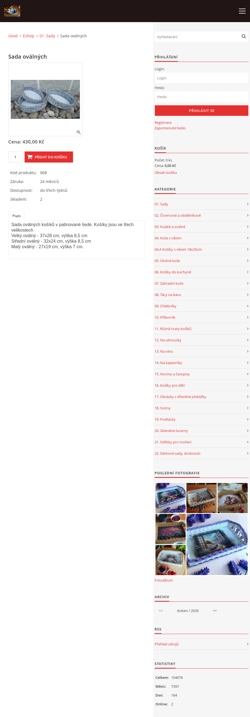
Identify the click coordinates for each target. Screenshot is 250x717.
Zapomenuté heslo (170, 127)
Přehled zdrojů (167, 644)
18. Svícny (163, 407)
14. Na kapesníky (168, 362)
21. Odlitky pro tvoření (173, 441)
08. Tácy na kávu (168, 294)
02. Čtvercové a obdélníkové (178, 215)
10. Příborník (165, 317)
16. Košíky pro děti (170, 385)
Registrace (163, 122)
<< (161, 610)
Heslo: (160, 87)
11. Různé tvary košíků (173, 328)
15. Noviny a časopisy (172, 373)
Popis (16, 215)
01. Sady (47, 35)
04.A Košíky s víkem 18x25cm (178, 249)
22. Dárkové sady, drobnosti (177, 453)
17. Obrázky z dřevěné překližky (180, 396)
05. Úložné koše (167, 260)
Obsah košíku (166, 172)
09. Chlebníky (165, 305)
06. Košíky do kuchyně (173, 271)
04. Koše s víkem (168, 237)
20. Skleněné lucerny (171, 430)
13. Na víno (164, 351)
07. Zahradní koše (169, 283)
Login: (160, 68)
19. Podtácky (165, 419)
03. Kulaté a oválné (170, 226)
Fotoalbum (164, 580)
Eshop (28, 35)
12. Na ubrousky (168, 339)
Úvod (13, 35)
